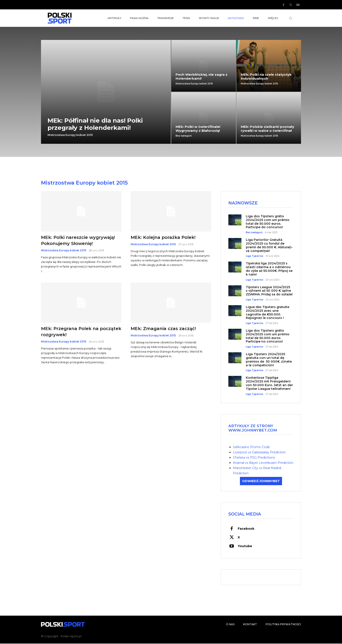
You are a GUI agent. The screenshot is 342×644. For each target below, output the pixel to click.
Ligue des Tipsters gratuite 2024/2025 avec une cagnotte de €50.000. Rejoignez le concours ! (267, 312)
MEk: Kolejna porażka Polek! (163, 237)
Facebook (246, 529)
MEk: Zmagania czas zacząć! (163, 328)
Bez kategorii (184, 136)
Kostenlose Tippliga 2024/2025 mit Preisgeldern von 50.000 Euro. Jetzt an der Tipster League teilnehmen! (269, 383)
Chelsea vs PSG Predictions (254, 458)
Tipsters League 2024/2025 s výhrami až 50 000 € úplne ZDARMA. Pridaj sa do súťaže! (269, 291)
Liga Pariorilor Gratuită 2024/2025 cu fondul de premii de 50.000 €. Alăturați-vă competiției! (269, 245)
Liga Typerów (254, 256)
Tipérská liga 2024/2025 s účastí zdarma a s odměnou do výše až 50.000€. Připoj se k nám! (269, 269)
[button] (290, 18)
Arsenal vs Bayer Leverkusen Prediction (263, 463)
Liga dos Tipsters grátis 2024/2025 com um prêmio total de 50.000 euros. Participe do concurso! (267, 221)
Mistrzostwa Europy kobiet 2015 (70, 135)
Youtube (245, 546)
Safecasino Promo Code (251, 447)
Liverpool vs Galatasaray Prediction (259, 452)
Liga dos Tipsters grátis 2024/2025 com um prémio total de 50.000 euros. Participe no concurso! (267, 336)
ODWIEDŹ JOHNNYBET (261, 481)
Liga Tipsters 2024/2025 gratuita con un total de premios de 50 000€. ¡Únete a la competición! (269, 360)
